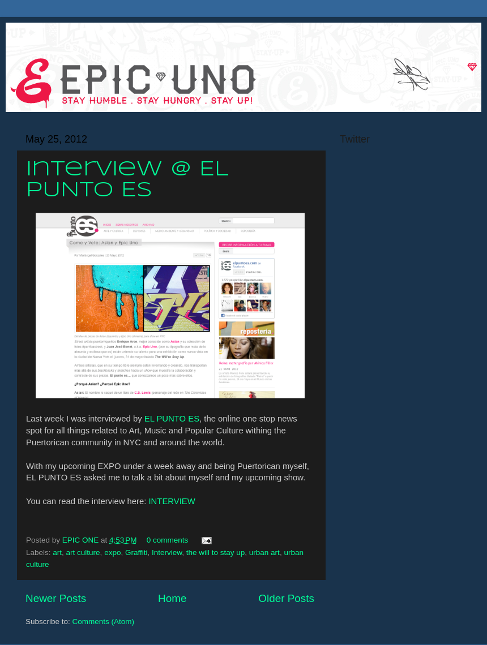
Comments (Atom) (103, 621)
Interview (167, 552)
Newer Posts (55, 598)
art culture (83, 552)
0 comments (168, 540)
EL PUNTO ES (171, 418)
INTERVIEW (171, 501)
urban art (264, 552)
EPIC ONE (81, 540)
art (57, 552)
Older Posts (286, 598)
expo (112, 552)
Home (172, 598)
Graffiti (136, 552)
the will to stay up (215, 552)
